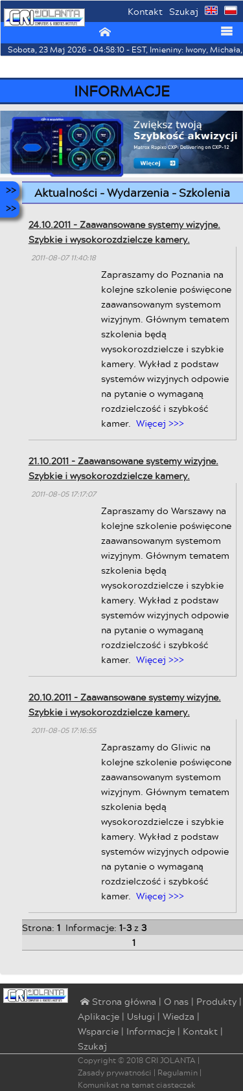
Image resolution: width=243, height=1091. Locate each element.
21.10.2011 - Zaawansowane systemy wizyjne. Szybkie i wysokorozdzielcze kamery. (123, 468)
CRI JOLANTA (170, 1060)
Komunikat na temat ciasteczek (137, 1085)
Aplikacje (98, 1016)
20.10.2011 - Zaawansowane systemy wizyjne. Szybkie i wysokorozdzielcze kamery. (125, 704)
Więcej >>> (160, 423)
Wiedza (178, 1016)
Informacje (150, 1031)
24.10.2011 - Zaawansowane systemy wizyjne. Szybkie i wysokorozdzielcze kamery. (124, 232)
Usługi (141, 1016)
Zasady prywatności (115, 1072)
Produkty (216, 1001)
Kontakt (145, 11)
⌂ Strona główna (117, 1002)
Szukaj (183, 11)
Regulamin (177, 1072)
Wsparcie (98, 1031)
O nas (176, 1001)
